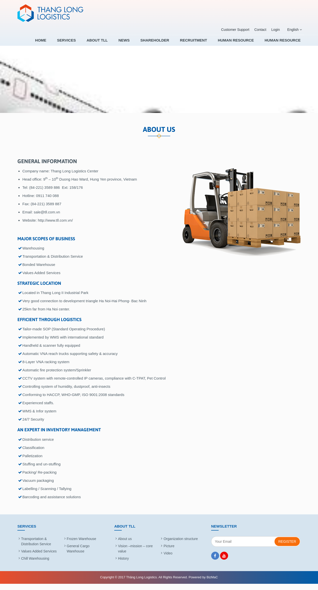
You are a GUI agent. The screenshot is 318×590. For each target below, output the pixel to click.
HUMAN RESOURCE (239, 43)
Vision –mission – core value (135, 554)
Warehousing (33, 254)
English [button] (294, 29)
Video (167, 559)
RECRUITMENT (200, 43)
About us (125, 545)
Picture (168, 552)
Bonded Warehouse (38, 271)
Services (86, 43)
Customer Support (235, 30)
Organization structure (180, 545)
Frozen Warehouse (81, 545)
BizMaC (212, 583)
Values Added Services (41, 279)
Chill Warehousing (35, 565)
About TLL (113, 43)
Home (63, 43)
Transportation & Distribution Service (52, 262)
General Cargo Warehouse (78, 554)
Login (275, 30)
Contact (260, 30)
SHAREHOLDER (164, 43)
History (123, 565)
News (137, 43)
